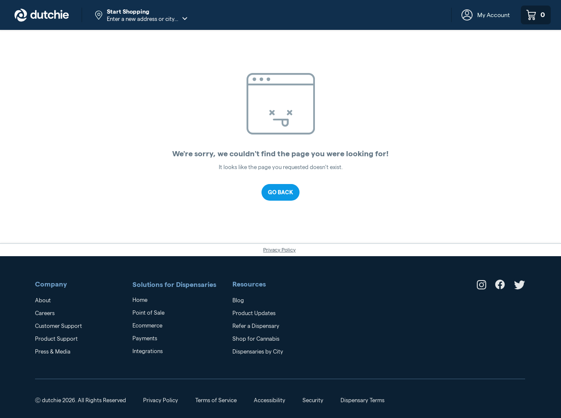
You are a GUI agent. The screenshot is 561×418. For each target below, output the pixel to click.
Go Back (280, 192)
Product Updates (254, 313)
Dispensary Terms (363, 400)
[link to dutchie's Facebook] (500, 287)
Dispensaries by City (257, 351)
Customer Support (58, 326)
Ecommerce (147, 325)
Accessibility (269, 400)
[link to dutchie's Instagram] (481, 287)
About (43, 300)
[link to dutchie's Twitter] (519, 287)
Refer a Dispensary (255, 326)
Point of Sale (148, 313)
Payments (144, 338)
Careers (45, 313)
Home (139, 300)
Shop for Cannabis (255, 339)
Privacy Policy (279, 249)
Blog (238, 300)
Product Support (56, 339)
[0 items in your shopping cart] (536, 15)
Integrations (147, 351)
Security (313, 400)
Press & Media (52, 351)
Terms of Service (216, 400)
